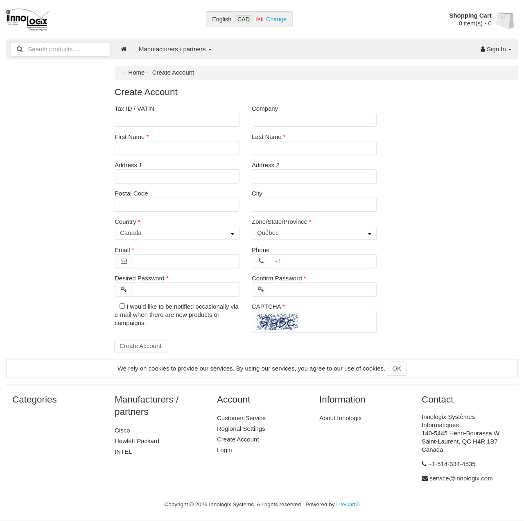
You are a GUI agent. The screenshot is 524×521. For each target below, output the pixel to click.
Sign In (496, 49)
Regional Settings (241, 428)
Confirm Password (277, 278)
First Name (130, 136)
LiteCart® (347, 504)
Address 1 (128, 165)
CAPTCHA (266, 306)
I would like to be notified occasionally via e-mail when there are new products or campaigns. (177, 314)
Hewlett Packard (137, 440)
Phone (260, 249)
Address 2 (266, 165)
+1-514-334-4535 (452, 463)
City (257, 193)
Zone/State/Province (279, 221)
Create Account (141, 345)
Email (122, 249)
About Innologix (340, 417)
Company (265, 108)
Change (276, 19)
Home (136, 72)
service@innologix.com (460, 478)
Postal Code (131, 193)
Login (224, 449)
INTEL (123, 451)
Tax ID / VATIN (134, 108)
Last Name (267, 136)
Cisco (122, 430)
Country (125, 221)
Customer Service (241, 417)
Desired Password (140, 278)
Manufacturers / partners (175, 49)
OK (396, 368)
